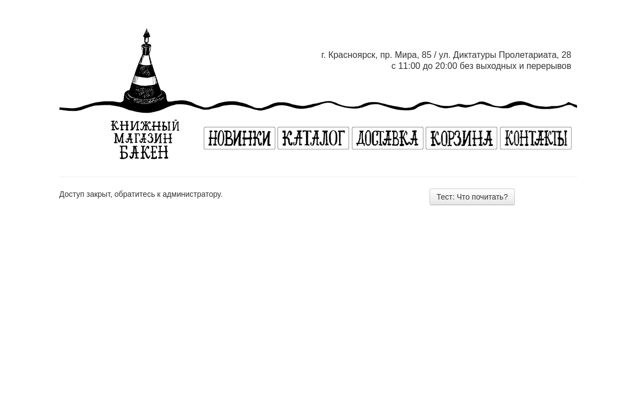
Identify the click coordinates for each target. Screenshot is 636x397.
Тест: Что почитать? (472, 196)
